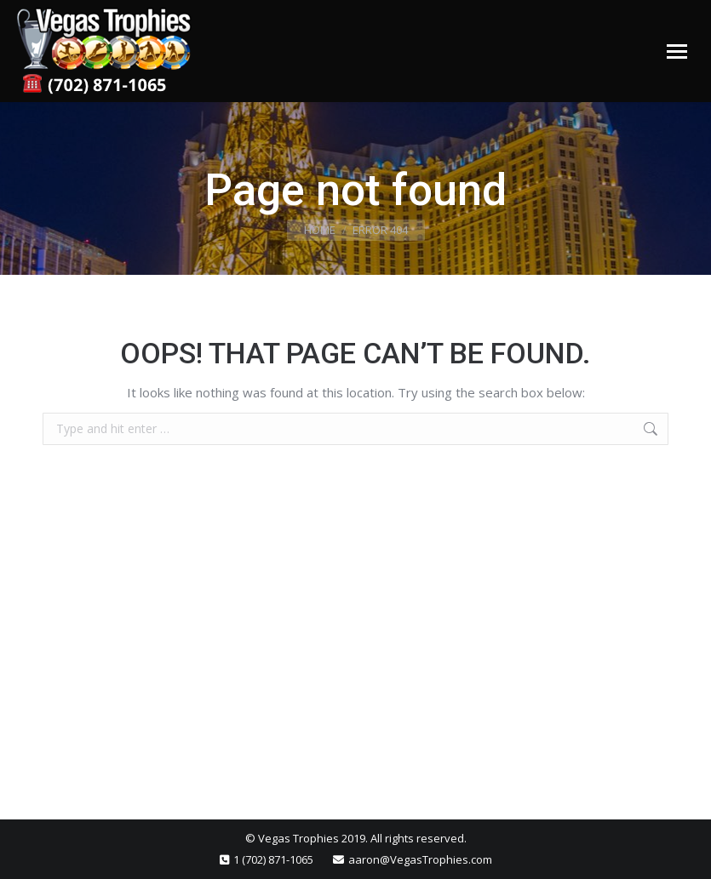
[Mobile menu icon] (677, 51)
